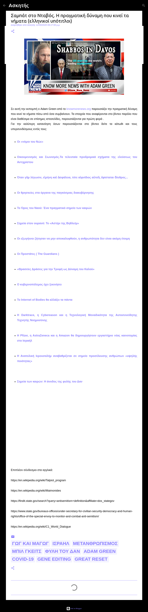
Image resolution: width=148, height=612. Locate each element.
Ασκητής (19, 5)
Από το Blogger (74, 608)
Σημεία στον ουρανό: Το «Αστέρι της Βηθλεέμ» (48, 223)
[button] (13, 31)
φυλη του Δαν (62, 551)
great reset (91, 559)
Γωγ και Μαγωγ (30, 543)
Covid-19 (23, 559)
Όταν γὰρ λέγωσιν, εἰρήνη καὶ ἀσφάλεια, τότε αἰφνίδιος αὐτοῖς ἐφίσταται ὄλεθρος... (72, 177)
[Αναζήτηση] (144, 5)
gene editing (54, 559)
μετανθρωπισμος (95, 543)
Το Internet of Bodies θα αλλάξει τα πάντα (45, 299)
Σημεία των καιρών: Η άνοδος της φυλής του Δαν (49, 381)
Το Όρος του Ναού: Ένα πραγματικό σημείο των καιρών (54, 208)
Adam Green (100, 551)
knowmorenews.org (78, 108)
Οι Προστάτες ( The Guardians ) (38, 253)
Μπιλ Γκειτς (26, 551)
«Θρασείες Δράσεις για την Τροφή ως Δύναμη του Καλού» (56, 269)
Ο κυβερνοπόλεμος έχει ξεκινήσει (39, 284)
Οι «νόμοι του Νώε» (30, 141)
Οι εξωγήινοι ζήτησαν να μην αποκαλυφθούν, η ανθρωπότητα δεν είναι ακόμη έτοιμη (73, 238)
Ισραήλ (61, 543)
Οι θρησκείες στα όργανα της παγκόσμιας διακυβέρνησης (55, 192)
